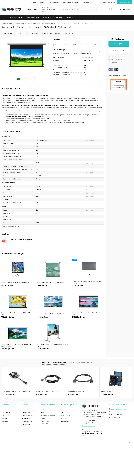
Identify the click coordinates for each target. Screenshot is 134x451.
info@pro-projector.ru (121, 409)
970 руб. (73, 395)
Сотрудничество (26, 424)
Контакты (86, 2)
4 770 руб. (88, 287)
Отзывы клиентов (27, 415)
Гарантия (43, 418)
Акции (42, 2)
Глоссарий (63, 418)
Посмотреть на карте (88, 426)
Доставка (43, 412)
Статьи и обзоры (54, 2)
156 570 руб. (53, 350)
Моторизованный (88, 60)
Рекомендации (26, 418)
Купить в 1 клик (118, 50)
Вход (104, 2)
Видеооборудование (7, 409)
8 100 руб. (53, 287)
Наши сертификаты (27, 421)
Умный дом (5, 421)
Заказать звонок (124, 2)
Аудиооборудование (7, 412)
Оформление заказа (46, 409)
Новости (33, 2)
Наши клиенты (26, 412)
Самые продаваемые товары (80, 363)
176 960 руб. (107, 395)
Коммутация (5, 415)
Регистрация (111, 2)
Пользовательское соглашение (46, 422)
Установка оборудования (71, 2)
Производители (65, 421)
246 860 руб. (88, 318)
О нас (23, 409)
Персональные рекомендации (54, 363)
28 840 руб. (9, 395)
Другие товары (90, 140)
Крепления (5, 418)
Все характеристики (88, 57)
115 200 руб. (17, 318)
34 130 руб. (17, 287)
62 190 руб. (53, 318)
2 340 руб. (41, 395)
